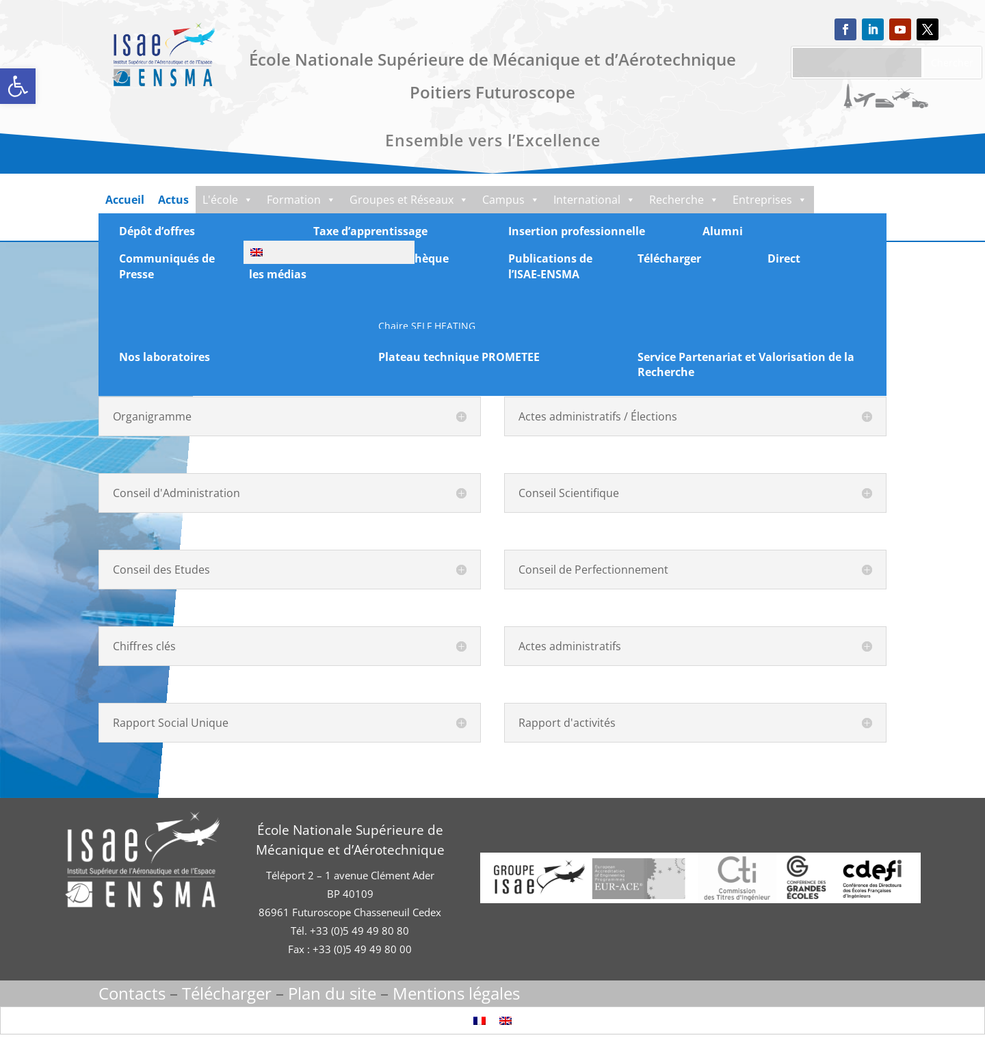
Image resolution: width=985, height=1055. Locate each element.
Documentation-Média (174, 227)
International (608, 199)
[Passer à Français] (479, 1020)
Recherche (702, 199)
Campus (520, 199)
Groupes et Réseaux (415, 199)
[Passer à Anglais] (505, 1020)
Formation (303, 199)
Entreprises (790, 199)
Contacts (132, 993)
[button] (18, 86)
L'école (227, 199)
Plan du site (332, 993)
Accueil (124, 199)
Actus (173, 199)
